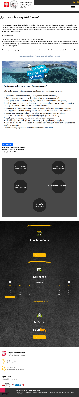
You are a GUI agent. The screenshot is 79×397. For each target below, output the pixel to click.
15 (39, 292)
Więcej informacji (39, 255)
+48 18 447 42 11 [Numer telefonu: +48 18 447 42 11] (12, 367)
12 (10, 292)
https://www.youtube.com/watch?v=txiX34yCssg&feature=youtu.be (39, 56)
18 (68, 292)
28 (29, 297)
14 (29, 292)
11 (68, 290)
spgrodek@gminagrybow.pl (73, 2)
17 (59, 292)
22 (39, 294)
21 (29, 294)
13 (20, 292)
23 (49, 294)
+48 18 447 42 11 (78, 2)
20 (20, 294)
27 (20, 297)
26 (10, 297)
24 (59, 294)
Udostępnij (7, 144)
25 (68, 294)
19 (10, 294)
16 (49, 292)
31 (59, 297)
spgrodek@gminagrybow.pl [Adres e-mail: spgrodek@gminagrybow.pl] (15, 369)
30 (49, 297)
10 (59, 290)
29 (39, 297)
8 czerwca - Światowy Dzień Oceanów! (20, 17)
